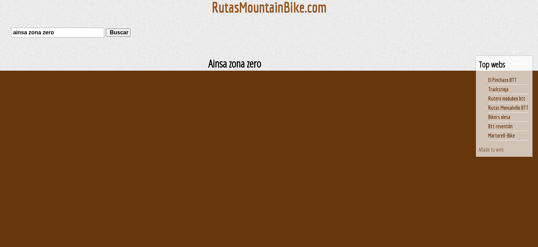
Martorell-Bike (501, 135)
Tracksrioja (498, 89)
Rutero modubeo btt (506, 98)
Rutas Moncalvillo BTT (508, 108)
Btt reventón (500, 126)
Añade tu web (491, 149)
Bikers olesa (499, 117)
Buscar (118, 32)
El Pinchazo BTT (502, 80)
